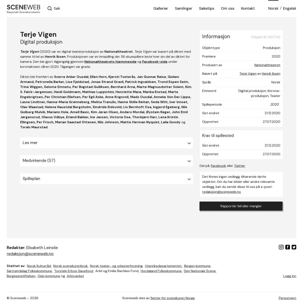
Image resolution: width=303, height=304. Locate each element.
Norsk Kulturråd (39, 266)
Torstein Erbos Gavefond (73, 271)
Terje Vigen (247, 73)
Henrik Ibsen (271, 73)
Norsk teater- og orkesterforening (116, 266)
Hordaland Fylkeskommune (161, 271)
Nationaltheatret (267, 65)
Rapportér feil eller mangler (241, 206)
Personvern (287, 298)
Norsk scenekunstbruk (70, 266)
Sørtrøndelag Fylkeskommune (29, 271)
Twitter (239, 166)
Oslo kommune (49, 276)
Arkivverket (75, 276)
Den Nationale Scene (200, 271)
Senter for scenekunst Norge (172, 298)
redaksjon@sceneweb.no (221, 192)
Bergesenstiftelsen (21, 276)
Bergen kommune (197, 266)
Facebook (218, 166)
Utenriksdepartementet (163, 266)
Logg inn (289, 276)
